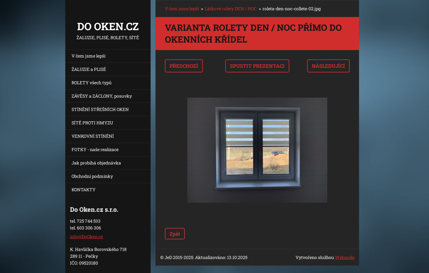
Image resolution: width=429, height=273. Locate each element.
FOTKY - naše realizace (95, 149)
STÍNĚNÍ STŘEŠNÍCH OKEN (100, 109)
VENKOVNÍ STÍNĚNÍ (93, 136)
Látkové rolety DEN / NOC (231, 9)
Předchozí (184, 65)
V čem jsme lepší (88, 56)
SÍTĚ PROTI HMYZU (92, 123)
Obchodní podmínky (92, 176)
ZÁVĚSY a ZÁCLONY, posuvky (102, 96)
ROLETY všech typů (92, 83)
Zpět (175, 233)
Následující (328, 65)
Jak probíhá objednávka (96, 163)
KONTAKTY (84, 189)
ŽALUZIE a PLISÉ (89, 69)
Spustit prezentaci (257, 65)
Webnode (344, 257)
